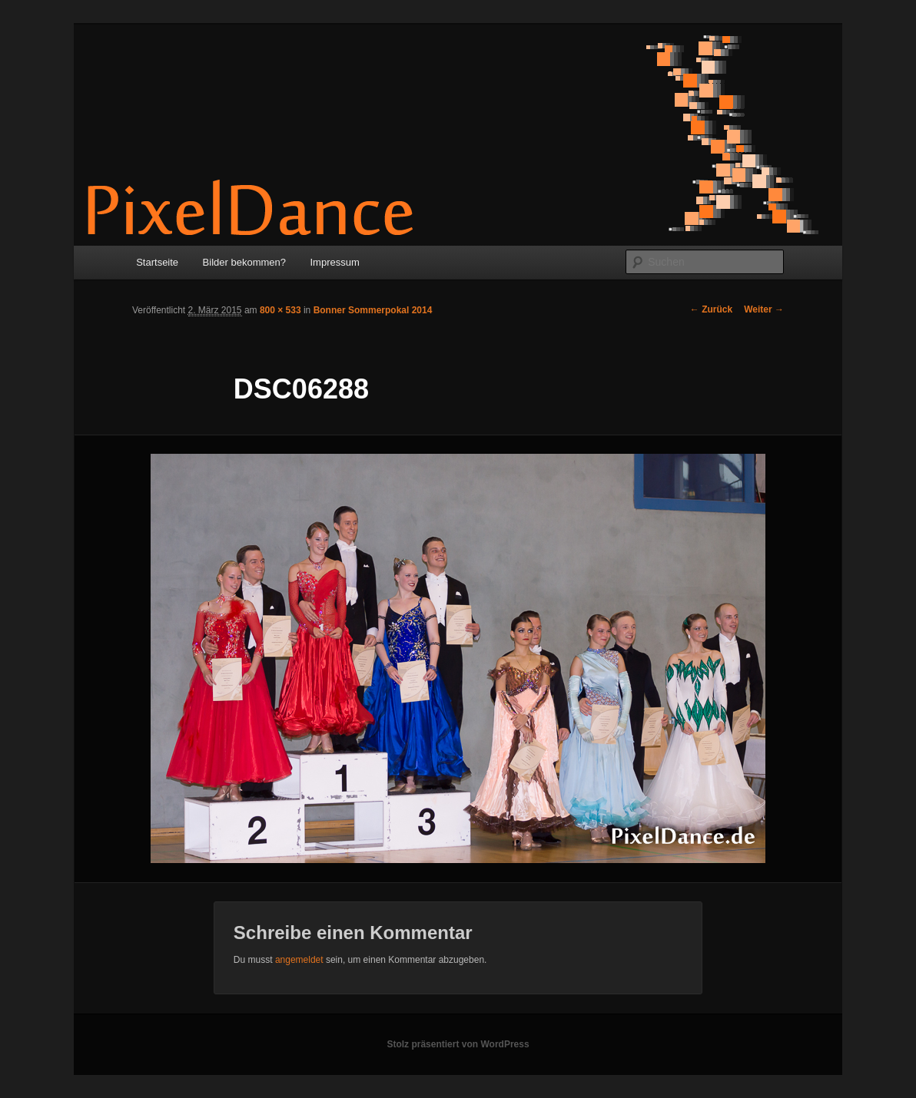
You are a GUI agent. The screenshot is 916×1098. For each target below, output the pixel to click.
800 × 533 (280, 310)
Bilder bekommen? (244, 262)
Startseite (157, 262)
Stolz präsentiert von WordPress (458, 1044)
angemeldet (299, 959)
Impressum (335, 262)
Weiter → (764, 309)
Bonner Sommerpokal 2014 (373, 310)
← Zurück (711, 309)
